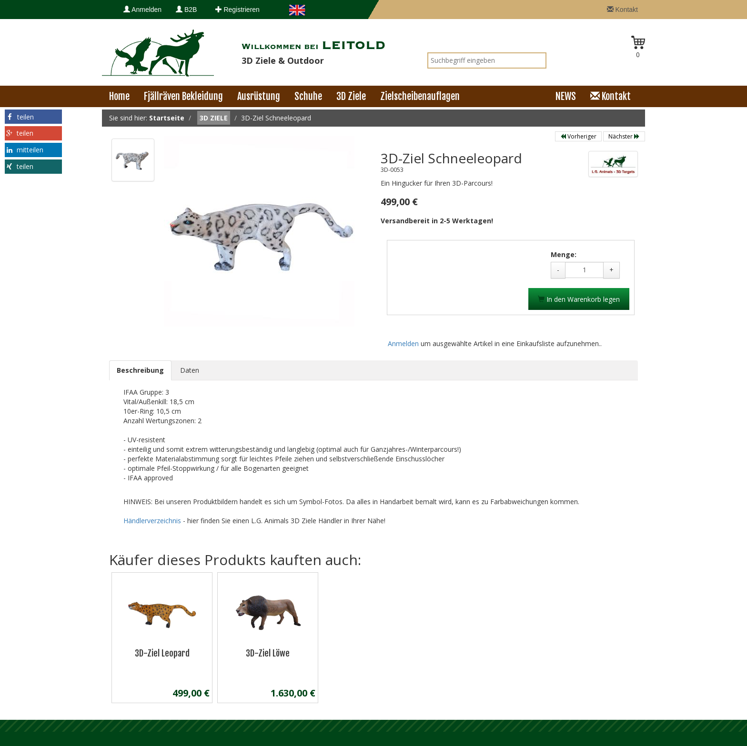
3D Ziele (351, 96)
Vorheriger (578, 136)
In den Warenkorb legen (579, 299)
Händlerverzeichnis (153, 520)
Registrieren (237, 9)
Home (119, 96)
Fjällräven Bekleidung (183, 96)
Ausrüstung (258, 96)
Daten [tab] (189, 370)
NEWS (565, 96)
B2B (186, 9)
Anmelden (142, 9)
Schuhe (308, 96)
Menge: (563, 254)
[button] (33, 116)
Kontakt (622, 9)
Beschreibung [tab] (140, 370)
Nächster (624, 136)
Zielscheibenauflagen (420, 96)
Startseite (166, 117)
